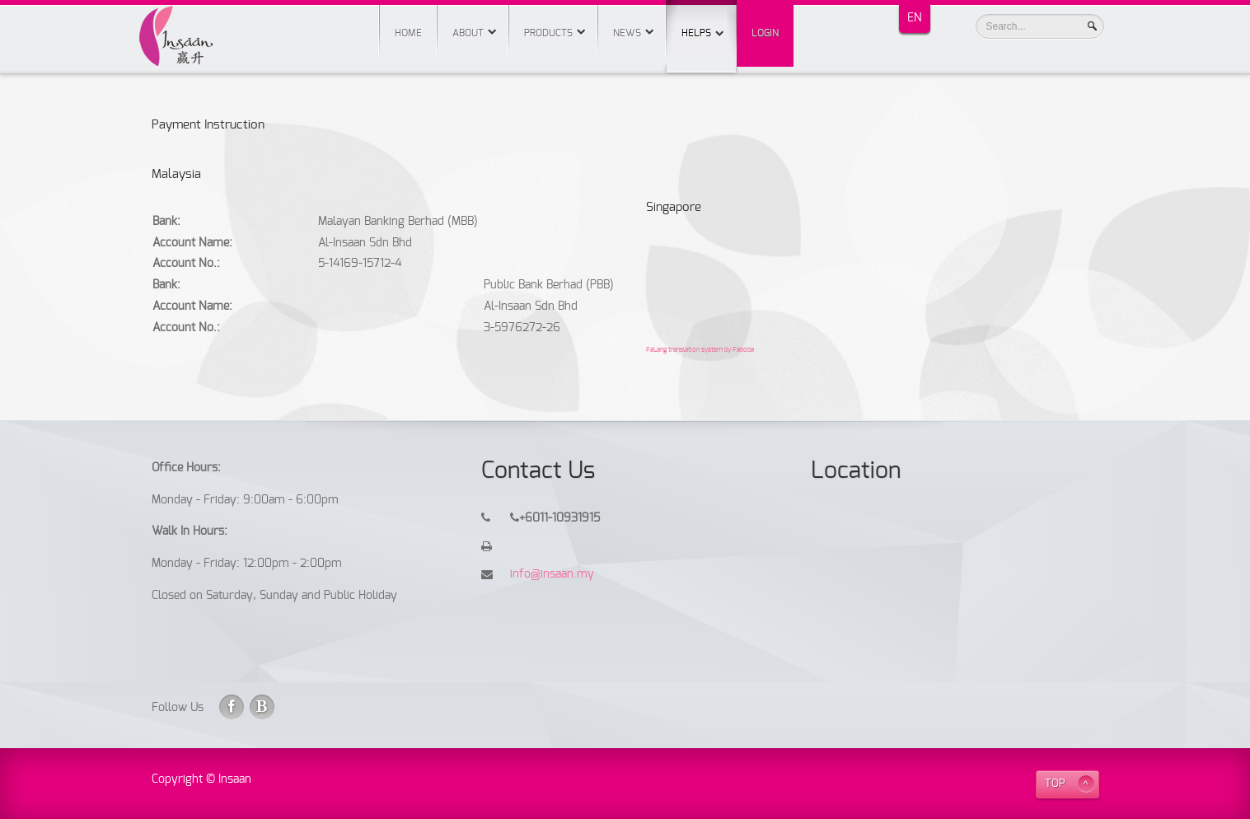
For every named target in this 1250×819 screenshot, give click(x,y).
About (468, 33)
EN (914, 18)
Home (408, 33)
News (627, 33)
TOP (1055, 784)
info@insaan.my (552, 574)
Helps (701, 19)
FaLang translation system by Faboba (700, 350)
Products (548, 33)
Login (765, 33)
